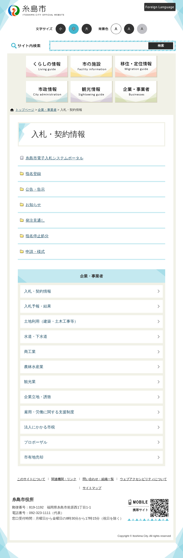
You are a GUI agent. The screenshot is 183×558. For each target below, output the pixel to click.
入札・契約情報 (37, 291)
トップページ (24, 110)
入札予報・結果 (37, 306)
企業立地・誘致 (37, 397)
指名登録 (33, 174)
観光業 (30, 382)
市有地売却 (33, 457)
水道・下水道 (35, 336)
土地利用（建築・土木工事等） (51, 321)
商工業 (30, 352)
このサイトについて (31, 479)
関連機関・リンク (63, 479)
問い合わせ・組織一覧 (98, 479)
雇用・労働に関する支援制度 (49, 412)
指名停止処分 (37, 236)
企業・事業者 (47, 110)
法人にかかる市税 (39, 427)
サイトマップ (92, 488)
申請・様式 (35, 252)
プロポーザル (35, 442)
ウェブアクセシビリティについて (143, 479)
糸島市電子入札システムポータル (54, 158)
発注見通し (35, 220)
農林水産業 (33, 367)
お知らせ (33, 205)
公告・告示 (35, 189)
